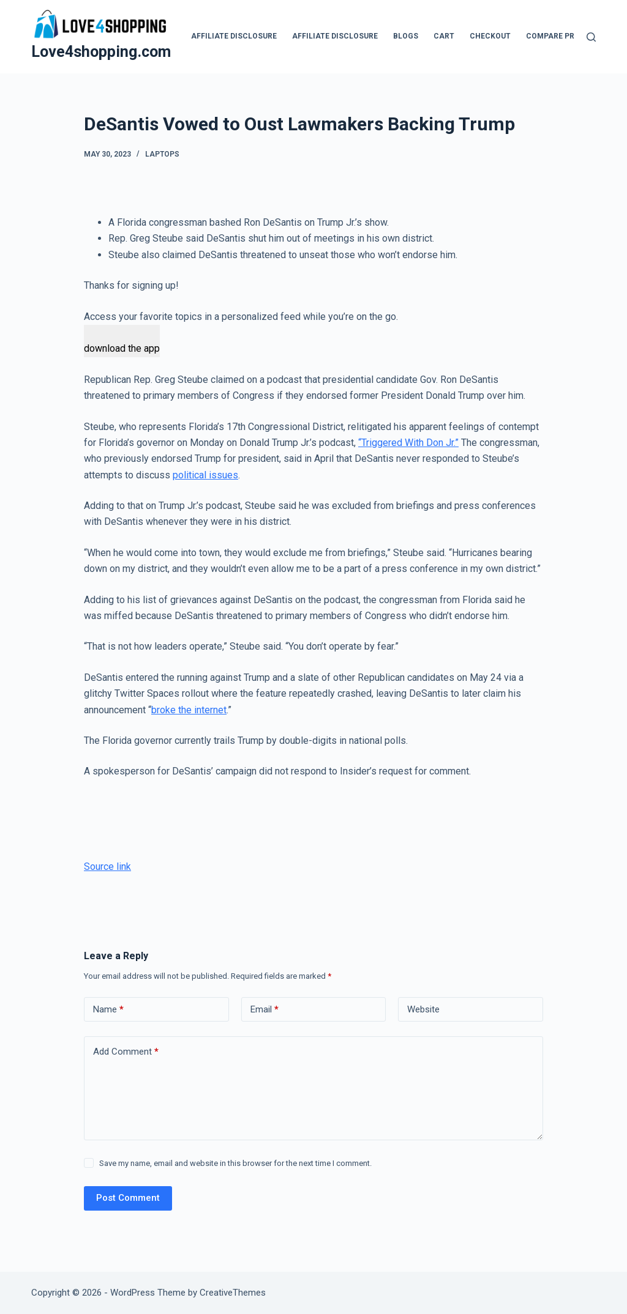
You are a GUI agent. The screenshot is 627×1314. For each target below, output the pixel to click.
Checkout (490, 36)
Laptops (162, 154)
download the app (122, 348)
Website (423, 1009)
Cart (444, 36)
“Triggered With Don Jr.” (408, 442)
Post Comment (128, 1197)
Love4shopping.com (101, 52)
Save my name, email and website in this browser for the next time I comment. (235, 1163)
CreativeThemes (233, 1292)
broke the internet (189, 710)
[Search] (591, 37)
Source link (107, 866)
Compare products (565, 36)
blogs (405, 36)
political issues (205, 475)
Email (264, 1009)
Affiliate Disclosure (234, 36)
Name (108, 1009)
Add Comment (126, 1052)
